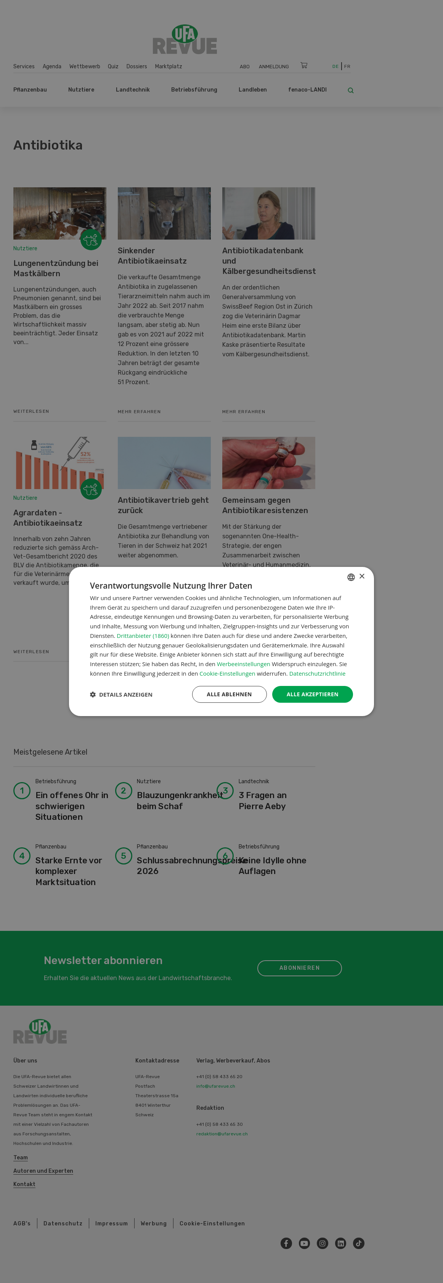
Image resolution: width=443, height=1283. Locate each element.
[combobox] (351, 577)
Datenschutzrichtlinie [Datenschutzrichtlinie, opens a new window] (317, 673)
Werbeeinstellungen (243, 664)
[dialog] (221, 641)
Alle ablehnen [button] (229, 694)
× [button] (361, 577)
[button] (121, 694)
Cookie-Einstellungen (227, 673)
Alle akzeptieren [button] (313, 694)
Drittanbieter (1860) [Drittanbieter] (143, 635)
